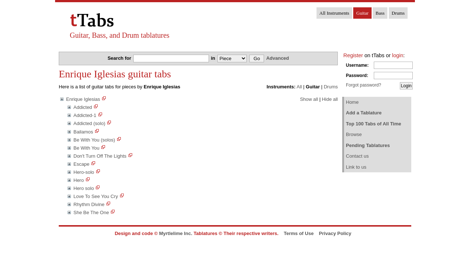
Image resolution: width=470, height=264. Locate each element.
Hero (78, 180)
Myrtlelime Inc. (175, 233)
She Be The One (91, 212)
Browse (354, 134)
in (213, 58)
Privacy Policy (335, 233)
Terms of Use (299, 233)
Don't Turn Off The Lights (99, 156)
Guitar (362, 13)
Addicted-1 (84, 115)
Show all (309, 99)
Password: (357, 75)
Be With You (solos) (94, 140)
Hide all (330, 99)
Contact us (357, 156)
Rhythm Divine (89, 204)
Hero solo (83, 188)
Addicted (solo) (89, 123)
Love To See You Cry (95, 196)
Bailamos (83, 132)
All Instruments (334, 13)
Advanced (277, 58)
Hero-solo (83, 172)
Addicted (82, 107)
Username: (357, 65)
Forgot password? (363, 85)
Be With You (86, 148)
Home (352, 102)
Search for (120, 58)
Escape (81, 164)
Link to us (356, 167)
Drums (398, 13)
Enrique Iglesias (83, 99)
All (299, 86)
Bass (380, 13)
